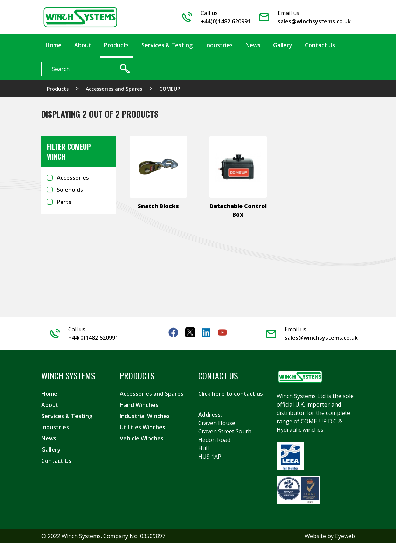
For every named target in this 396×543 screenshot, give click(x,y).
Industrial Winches (145, 416)
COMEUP (169, 88)
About (49, 405)
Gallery (51, 449)
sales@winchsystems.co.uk (314, 21)
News (48, 438)
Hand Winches (139, 405)
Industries (55, 427)
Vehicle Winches (142, 438)
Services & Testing (66, 416)
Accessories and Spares (114, 88)
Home (49, 393)
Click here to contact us (230, 393)
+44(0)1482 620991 (226, 21)
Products (58, 88)
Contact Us (56, 461)
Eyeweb (345, 536)
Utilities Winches (142, 427)
